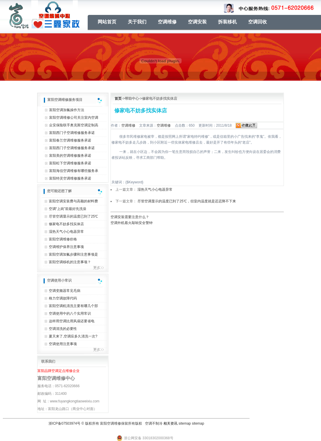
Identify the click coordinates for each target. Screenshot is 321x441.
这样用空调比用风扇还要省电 (71, 321)
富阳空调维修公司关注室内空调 (73, 118)
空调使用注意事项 (63, 344)
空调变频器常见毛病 (64, 291)
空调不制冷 (154, 423)
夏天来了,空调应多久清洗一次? (73, 336)
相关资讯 (170, 423)
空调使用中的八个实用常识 (70, 313)
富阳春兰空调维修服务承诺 (70, 140)
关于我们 (137, 21)
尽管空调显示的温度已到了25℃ (73, 216)
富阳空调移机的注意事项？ (70, 262)
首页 (118, 99)
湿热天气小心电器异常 (66, 232)
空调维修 (167, 21)
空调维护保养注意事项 (66, 247)
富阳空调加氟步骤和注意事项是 (73, 254)
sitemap (185, 423)
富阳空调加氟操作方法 (66, 110)
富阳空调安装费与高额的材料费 (73, 201)
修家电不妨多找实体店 (66, 224)
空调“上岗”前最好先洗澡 (67, 209)
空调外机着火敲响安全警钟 (132, 223)
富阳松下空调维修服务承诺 (70, 163)
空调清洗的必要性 (63, 329)
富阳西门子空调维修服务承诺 (72, 133)
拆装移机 (227, 21)
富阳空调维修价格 (63, 239)
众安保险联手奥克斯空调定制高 (73, 125)
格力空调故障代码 (63, 298)
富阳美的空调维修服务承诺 (70, 156)
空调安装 (197, 21)
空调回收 (257, 21)
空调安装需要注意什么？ (130, 217)
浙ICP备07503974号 (64, 423)
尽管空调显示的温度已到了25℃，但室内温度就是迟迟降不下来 (186, 201)
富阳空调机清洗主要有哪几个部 (73, 306)
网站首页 (107, 21)
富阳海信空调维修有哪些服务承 (73, 171)
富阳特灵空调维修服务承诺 (70, 178)
